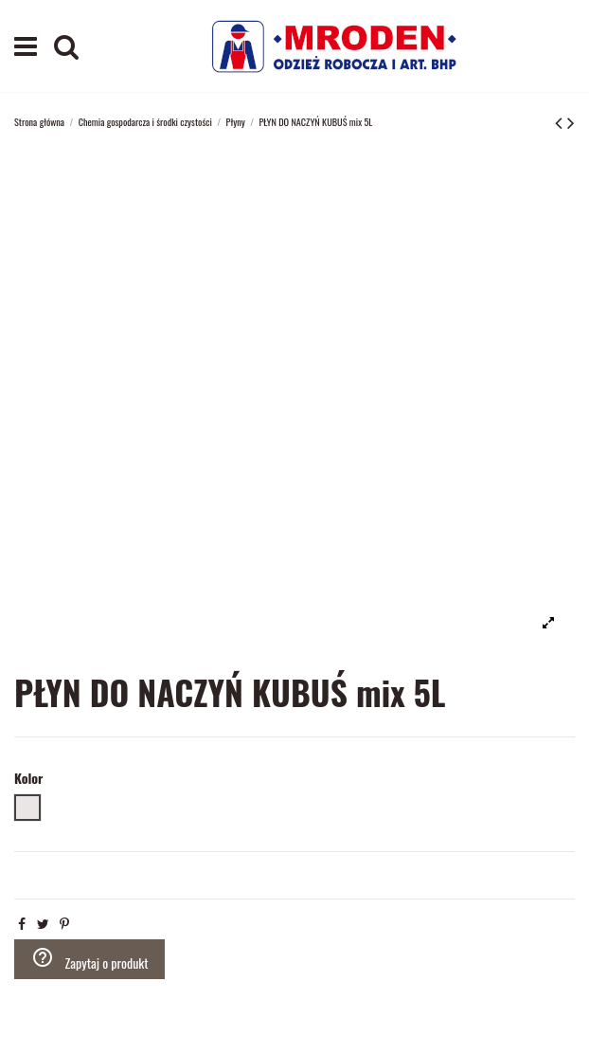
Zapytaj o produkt (90, 959)
